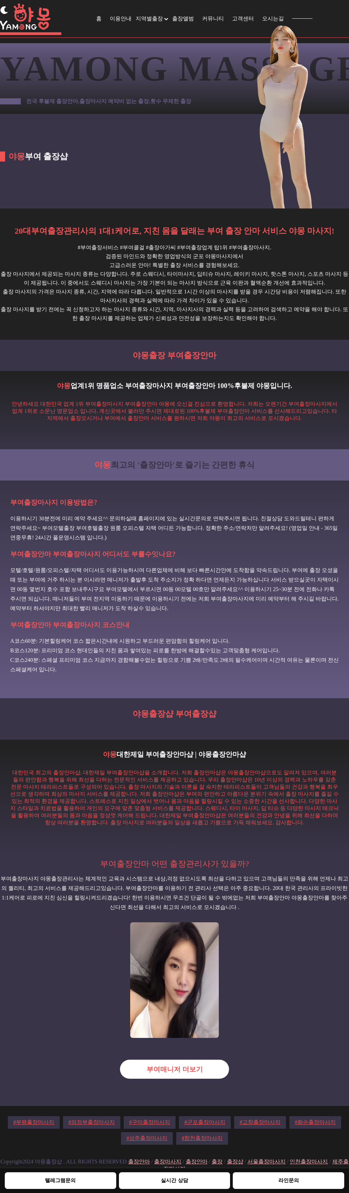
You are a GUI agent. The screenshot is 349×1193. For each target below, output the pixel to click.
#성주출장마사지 (146, 1138)
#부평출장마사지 (33, 1122)
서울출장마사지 (266, 1161)
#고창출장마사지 (260, 1122)
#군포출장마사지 (204, 1122)
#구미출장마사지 (149, 1122)
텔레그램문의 (60, 1180)
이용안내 (121, 18)
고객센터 (243, 18)
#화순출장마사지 (315, 1122)
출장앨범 (183, 18)
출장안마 (139, 1161)
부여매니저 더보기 (175, 1069)
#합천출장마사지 (202, 1138)
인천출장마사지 (309, 1161)
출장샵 (235, 1161)
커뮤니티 (213, 18)
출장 (217, 1161)
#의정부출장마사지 (92, 1122)
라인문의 (288, 1180)
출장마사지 (167, 1161)
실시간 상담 (174, 1180)
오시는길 (273, 18)
